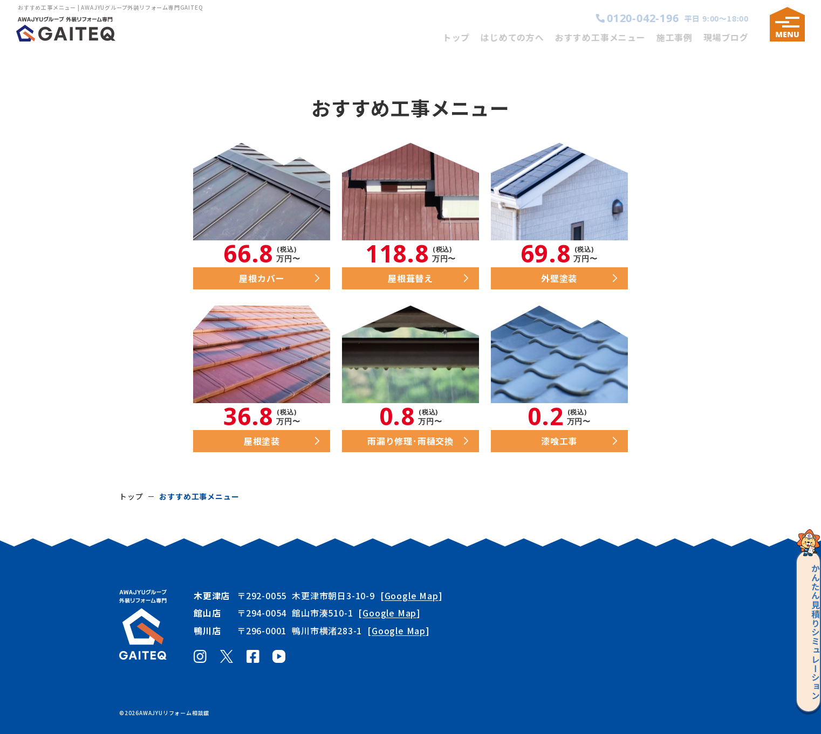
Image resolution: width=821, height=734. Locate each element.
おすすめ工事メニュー (608, 37)
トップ (463, 37)
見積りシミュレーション (803, 625)
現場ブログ (733, 37)
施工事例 (682, 37)
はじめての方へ (520, 37)
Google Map (412, 595)
